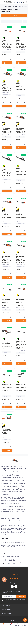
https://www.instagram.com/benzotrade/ (15, 586)
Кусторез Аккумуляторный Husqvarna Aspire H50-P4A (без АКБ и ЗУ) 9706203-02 (7, 172)
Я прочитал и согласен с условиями (14, 600)
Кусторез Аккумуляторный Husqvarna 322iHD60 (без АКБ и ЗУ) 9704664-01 (7, 129)
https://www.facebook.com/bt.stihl (12, 586)
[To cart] (7, 62)
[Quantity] (7, 59)
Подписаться (21, 596)
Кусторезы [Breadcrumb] (15, 6)
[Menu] (2, 2)
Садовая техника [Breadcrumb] (7, 6)
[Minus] (3, 59)
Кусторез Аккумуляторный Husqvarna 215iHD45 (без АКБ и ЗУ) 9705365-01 (7, 87)
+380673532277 (14, 574)
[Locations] (23, 2)
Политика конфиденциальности (15, 599)
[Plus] (10, 59)
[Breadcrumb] (1, 6)
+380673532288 (14, 578)
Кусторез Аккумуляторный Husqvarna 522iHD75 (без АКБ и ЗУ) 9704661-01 (21, 129)
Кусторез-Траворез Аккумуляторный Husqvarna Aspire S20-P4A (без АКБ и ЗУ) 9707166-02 (7, 345)
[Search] (4, 2)
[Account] (26, 2)
